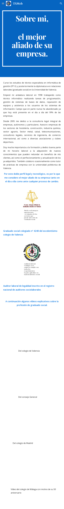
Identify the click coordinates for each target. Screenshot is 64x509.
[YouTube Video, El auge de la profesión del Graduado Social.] (32, 330)
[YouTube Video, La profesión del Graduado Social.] (32, 469)
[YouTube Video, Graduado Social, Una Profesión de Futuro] (32, 377)
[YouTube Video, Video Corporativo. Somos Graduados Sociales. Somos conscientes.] (32, 423)
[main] (32, 38)
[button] (3, 3)
